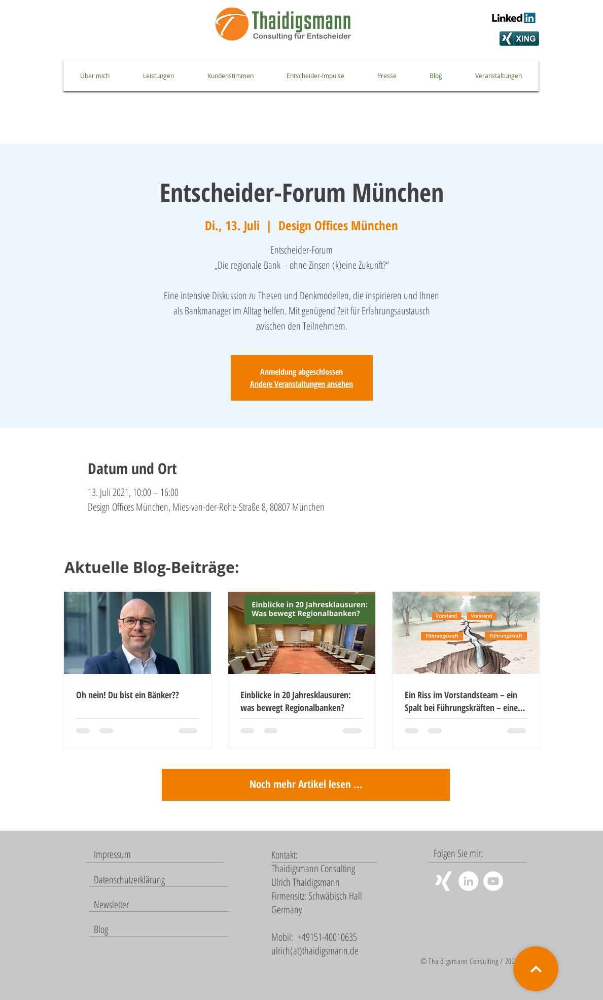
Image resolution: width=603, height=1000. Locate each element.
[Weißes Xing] (443, 881)
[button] (111, 904)
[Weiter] (535, 968)
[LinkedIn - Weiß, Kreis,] (468, 881)
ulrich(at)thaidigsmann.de (315, 950)
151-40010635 (333, 937)
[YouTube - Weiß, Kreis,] (493, 881)
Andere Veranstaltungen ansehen (301, 383)
